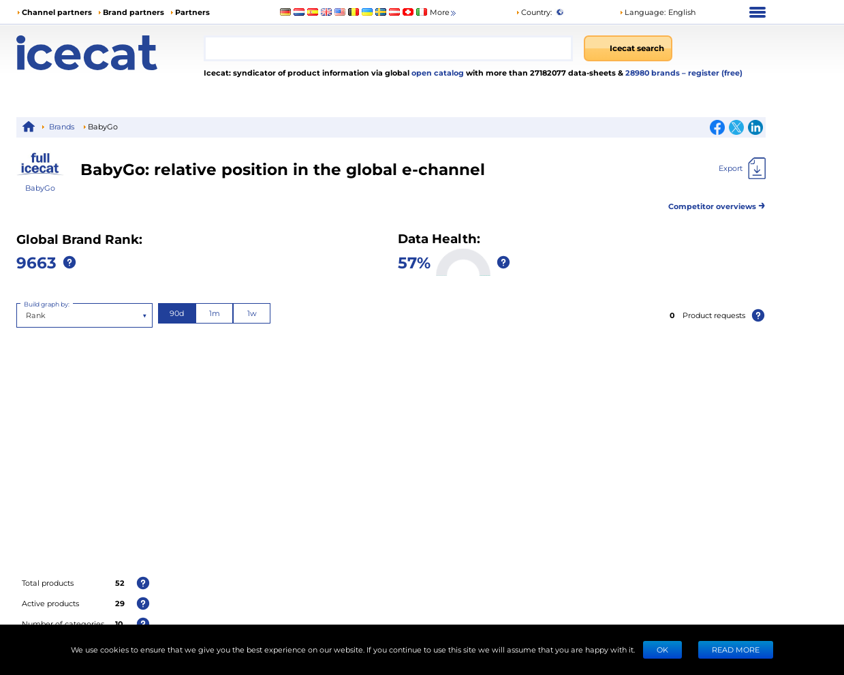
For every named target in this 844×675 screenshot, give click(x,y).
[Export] (742, 168)
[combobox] (388, 48)
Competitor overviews (717, 204)
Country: (534, 12)
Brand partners (133, 12)
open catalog (436, 72)
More (444, 12)
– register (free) (712, 72)
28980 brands (653, 72)
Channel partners (57, 12)
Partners (192, 12)
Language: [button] (642, 12)
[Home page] (110, 52)
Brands (61, 126)
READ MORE (736, 649)
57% (414, 262)
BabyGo (40, 187)
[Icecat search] (628, 48)
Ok (662, 649)
